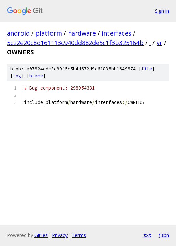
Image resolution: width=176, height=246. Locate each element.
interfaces (116, 33)
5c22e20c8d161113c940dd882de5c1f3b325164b (75, 43)
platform (48, 33)
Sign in (162, 11)
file (146, 69)
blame (36, 76)
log (17, 76)
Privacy (60, 235)
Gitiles (41, 235)
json (163, 235)
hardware (82, 33)
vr (159, 43)
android (18, 33)
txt (147, 235)
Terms (79, 235)
